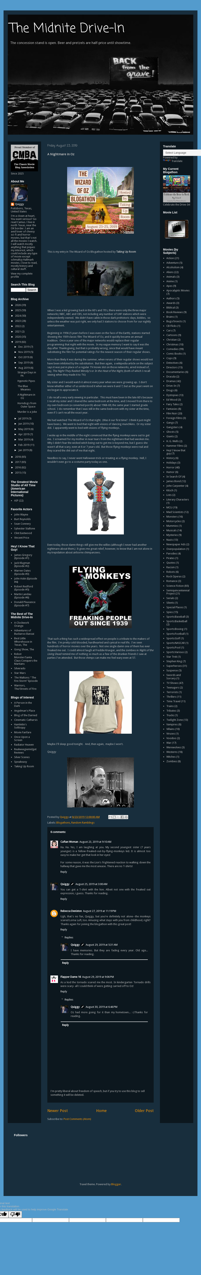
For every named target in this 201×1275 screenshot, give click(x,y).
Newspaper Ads (176, 544)
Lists (169, 494)
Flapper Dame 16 (70, 976)
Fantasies (171, 408)
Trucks (170, 715)
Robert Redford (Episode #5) (23, 588)
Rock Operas (174, 576)
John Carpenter (175, 485)
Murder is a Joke (27, 411)
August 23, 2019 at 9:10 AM (95, 841)
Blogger (116, 1184)
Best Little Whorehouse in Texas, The (23, 641)
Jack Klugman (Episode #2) (22, 564)
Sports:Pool (173, 647)
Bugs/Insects (174, 321)
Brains (170, 316)
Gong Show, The (24, 649)
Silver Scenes (22, 757)
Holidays (171, 462)
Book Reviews (174, 312)
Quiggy (64, 884)
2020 (18, 336)
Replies (69, 937)
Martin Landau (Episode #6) (22, 596)
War (168, 742)
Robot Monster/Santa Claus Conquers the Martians (25, 658)
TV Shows (172, 683)
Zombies (171, 761)
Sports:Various (175, 652)
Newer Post (57, 1110)
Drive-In (171, 385)
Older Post (144, 1110)
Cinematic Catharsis (26, 719)
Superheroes (174, 665)
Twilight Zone (174, 719)
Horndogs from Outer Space (27, 405)
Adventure (172, 262)
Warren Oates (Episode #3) (22, 572)
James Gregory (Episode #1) (23, 556)
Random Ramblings (82, 822)
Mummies (172, 525)
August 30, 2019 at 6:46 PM (101, 1006)
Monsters (172, 516)
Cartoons (171, 335)
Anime (170, 281)
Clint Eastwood (23, 533)
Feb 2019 (24, 444)
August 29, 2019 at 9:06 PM (98, 976)
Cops (169, 358)
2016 (18, 467)
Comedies (172, 349)
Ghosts (170, 431)
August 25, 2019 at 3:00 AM (91, 884)
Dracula (171, 376)
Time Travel (173, 701)
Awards (171, 303)
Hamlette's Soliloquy (20, 726)
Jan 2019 (23, 450)
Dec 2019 (24, 346)
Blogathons (63, 822)
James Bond (173, 481)
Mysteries (172, 535)
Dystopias (172, 395)
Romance (171, 581)
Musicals (171, 530)
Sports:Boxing (174, 629)
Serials (170, 598)
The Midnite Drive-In (67, 28)
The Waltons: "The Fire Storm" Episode (26, 679)
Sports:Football (175, 633)
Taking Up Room (24, 766)
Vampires (172, 724)
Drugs (170, 390)
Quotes (170, 562)
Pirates (170, 558)
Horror (170, 467)
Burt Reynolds (22, 519)
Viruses (170, 733)
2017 (18, 462)
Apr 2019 (24, 434)
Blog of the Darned (25, 715)
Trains (170, 706)
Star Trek (171, 656)
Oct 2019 (24, 357)
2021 (18, 331)
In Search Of (173, 476)
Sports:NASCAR (175, 642)
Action (170, 258)
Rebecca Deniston (71, 911)
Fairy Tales (172, 404)
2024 (18, 315)
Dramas (171, 381)
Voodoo (171, 738)
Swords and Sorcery (173, 676)
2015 (18, 472)
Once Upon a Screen (22, 738)
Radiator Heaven (24, 744)
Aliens (169, 272)
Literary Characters (177, 499)
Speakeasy (20, 761)
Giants (170, 436)
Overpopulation (175, 548)
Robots (170, 571)
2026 (18, 305)
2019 (18, 342)
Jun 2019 (23, 423)
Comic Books (174, 353)
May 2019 (24, 429)
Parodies (171, 553)
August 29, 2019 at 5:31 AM (102, 944)
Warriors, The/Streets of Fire (25, 687)
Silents (170, 602)
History (170, 458)
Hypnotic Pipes (26, 380)
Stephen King (174, 661)
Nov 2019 (24, 352)
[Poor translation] (15, 1214)
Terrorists (172, 692)
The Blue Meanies (24, 388)
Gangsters (172, 427)
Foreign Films (174, 418)
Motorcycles (173, 521)
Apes (169, 285)
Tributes (171, 710)
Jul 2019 (23, 418)
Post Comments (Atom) (77, 1119)
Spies (169, 612)
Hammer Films (174, 445)
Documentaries (175, 372)
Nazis (169, 539)
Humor (170, 472)
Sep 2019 (24, 362)
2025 (18, 310)
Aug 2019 (24, 367)
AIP (16, 500)
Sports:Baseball (175, 616)
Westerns (171, 751)
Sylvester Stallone (24, 528)
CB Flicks (171, 325)
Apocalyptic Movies (178, 290)
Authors (171, 298)
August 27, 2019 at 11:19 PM (99, 911)
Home (101, 1110)
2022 (18, 326)
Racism (170, 567)
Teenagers (172, 687)
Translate (172, 161)
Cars (169, 330)
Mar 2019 (24, 439)
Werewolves (173, 747)
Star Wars (20, 672)
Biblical (170, 307)
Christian (171, 339)
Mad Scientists (174, 512)
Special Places (174, 607)
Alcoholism (173, 267)
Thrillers (171, 696)
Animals (171, 276)
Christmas (172, 344)
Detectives (172, 362)
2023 (18, 320)
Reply (63, 871)
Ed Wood (171, 399)
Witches (171, 756)
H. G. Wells (172, 441)
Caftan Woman (69, 841)
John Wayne (21, 514)
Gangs (170, 422)
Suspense (172, 670)
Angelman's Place (24, 710)
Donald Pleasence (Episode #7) (24, 604)
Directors (171, 367)
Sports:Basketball (176, 621)
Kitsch (169, 490)
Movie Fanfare (22, 732)
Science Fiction (175, 585)
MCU (169, 507)
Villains (170, 729)
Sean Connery (22, 523)
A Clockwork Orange (21, 624)
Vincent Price (21, 537)
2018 (18, 456)
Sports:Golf (173, 638)
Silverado (19, 668)
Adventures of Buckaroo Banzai (24, 632)
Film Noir (171, 413)
